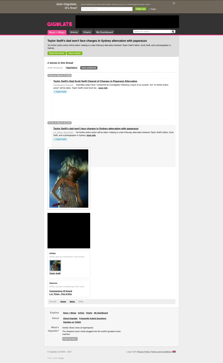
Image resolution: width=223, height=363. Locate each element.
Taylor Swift (61, 92)
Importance (71, 68)
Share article (75, 53)
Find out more (70, 339)
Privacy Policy (143, 352)
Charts (87, 32)
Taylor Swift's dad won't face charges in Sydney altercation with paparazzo (95, 128)
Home (63, 301)
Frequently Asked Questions (92, 318)
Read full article (56, 53)
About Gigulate (70, 318)
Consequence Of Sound (63, 85)
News (72, 301)
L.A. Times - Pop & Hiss (63, 132)
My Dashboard (104, 32)
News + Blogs (57, 32)
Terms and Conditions (161, 352)
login (153, 9)
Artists (74, 32)
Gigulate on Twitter (72, 322)
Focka (61, 358)
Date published (89, 68)
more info (103, 88)
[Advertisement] (127, 21)
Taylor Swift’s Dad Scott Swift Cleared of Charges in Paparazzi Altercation (95, 81)
